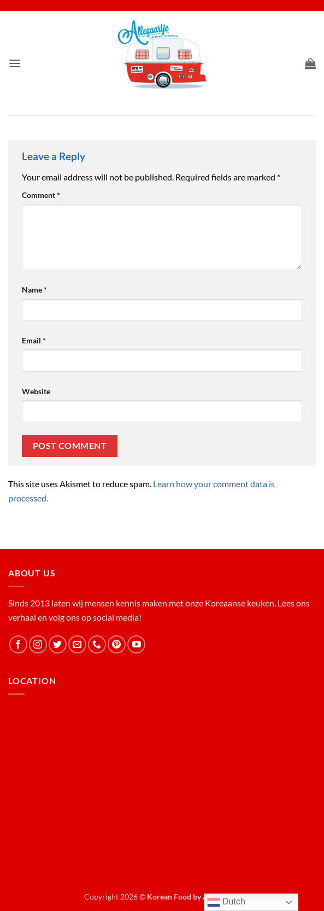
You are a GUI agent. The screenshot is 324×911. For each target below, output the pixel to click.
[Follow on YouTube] (136, 644)
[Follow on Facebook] (18, 644)
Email (34, 340)
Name (34, 289)
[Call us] (97, 644)
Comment (41, 195)
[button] (14, 63)
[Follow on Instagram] (38, 644)
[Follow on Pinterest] (117, 644)
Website (36, 391)
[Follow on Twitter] (58, 644)
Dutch (226, 902)
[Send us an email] (77, 644)
